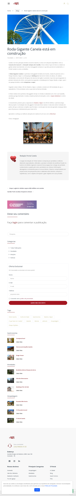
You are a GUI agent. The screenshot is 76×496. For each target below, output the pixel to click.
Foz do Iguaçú (11, 479)
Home (9, 11)
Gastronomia (36, 317)
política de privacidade (26, 298)
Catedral (28, 321)
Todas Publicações (15, 248)
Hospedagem (55, 321)
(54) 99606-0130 (20, 446)
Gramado (10, 470)
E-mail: (11, 283)
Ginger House (20, 355)
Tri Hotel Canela (20, 418)
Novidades (13, 251)
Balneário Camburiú (12, 476)
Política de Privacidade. (51, 486)
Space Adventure (56, 96)
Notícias (12, 258)
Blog (17, 11)
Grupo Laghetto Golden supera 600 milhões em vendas (25, 188)
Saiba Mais (19, 342)
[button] (68, 3)
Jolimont (45, 321)
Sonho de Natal (24, 317)
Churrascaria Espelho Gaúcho (24, 347)
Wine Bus (52, 114)
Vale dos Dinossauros (22, 378)
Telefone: (11, 291)
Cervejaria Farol (20, 338)
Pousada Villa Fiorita (21, 401)
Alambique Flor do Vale (22, 387)
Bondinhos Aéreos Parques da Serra (26, 370)
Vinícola (37, 321)
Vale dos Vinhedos (12, 473)
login (15, 222)
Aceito (37, 490)
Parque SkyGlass (13, 325)
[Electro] (16, 3)
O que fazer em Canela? (15, 321)
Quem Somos (54, 476)
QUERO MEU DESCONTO (38, 303)
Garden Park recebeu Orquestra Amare (20, 192)
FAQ (51, 479)
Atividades (31, 473)
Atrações (12, 254)
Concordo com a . (22, 298)
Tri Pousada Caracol (21, 410)
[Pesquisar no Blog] (38, 234)
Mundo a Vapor (38, 103)
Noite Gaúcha (13, 317)
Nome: (11, 275)
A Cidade (52, 470)
